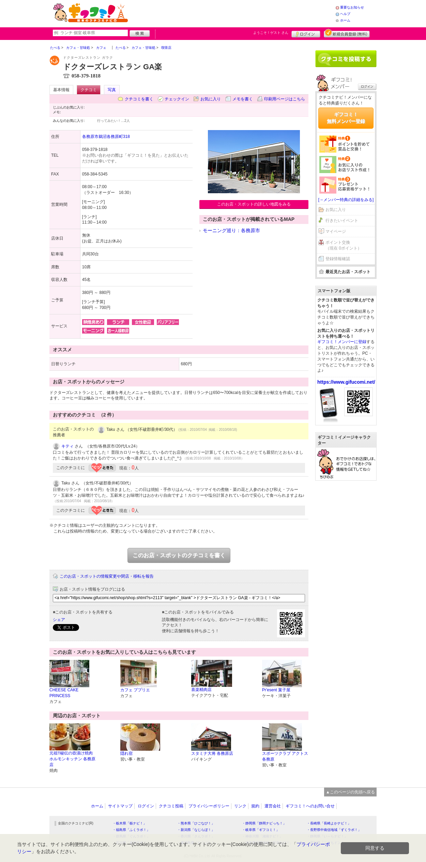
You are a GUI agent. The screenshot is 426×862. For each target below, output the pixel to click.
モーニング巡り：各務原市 (231, 230)
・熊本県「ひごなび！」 (196, 823)
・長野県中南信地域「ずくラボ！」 (334, 830)
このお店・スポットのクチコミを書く (179, 555)
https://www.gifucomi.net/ (346, 382)
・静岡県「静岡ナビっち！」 (264, 823)
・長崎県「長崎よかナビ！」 (329, 823)
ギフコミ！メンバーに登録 (341, 341)
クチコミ (88, 89)
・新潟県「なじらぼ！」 (196, 830)
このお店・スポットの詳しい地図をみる (254, 204)
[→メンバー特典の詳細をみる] (346, 199)
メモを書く (242, 99)
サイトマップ (120, 806)
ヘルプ (345, 14)
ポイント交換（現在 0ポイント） (343, 245)
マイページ (335, 231)
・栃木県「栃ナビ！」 (129, 823)
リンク (240, 806)
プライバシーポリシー (208, 806)
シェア (59, 619)
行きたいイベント (341, 220)
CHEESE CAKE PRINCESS (63, 693)
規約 (255, 806)
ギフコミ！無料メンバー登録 (346, 118)
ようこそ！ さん (270, 32)
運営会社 (272, 806)
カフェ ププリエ (135, 690)
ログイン (305, 33)
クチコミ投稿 (171, 806)
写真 (112, 89)
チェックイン (177, 99)
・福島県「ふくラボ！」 (131, 830)
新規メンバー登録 (347, 33)
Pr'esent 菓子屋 (276, 690)
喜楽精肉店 (201, 689)
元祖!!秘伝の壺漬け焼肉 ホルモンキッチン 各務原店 (72, 759)
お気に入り (210, 99)
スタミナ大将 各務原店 (212, 753)
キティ (67, 446)
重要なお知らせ (352, 7)
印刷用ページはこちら (284, 99)
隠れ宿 (126, 753)
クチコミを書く (139, 99)
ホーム (345, 20)
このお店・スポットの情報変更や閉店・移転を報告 (107, 576)
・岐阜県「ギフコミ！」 (260, 830)
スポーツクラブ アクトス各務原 (285, 756)
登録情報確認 (337, 258)
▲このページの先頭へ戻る (350, 792)
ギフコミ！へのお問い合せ (310, 806)
